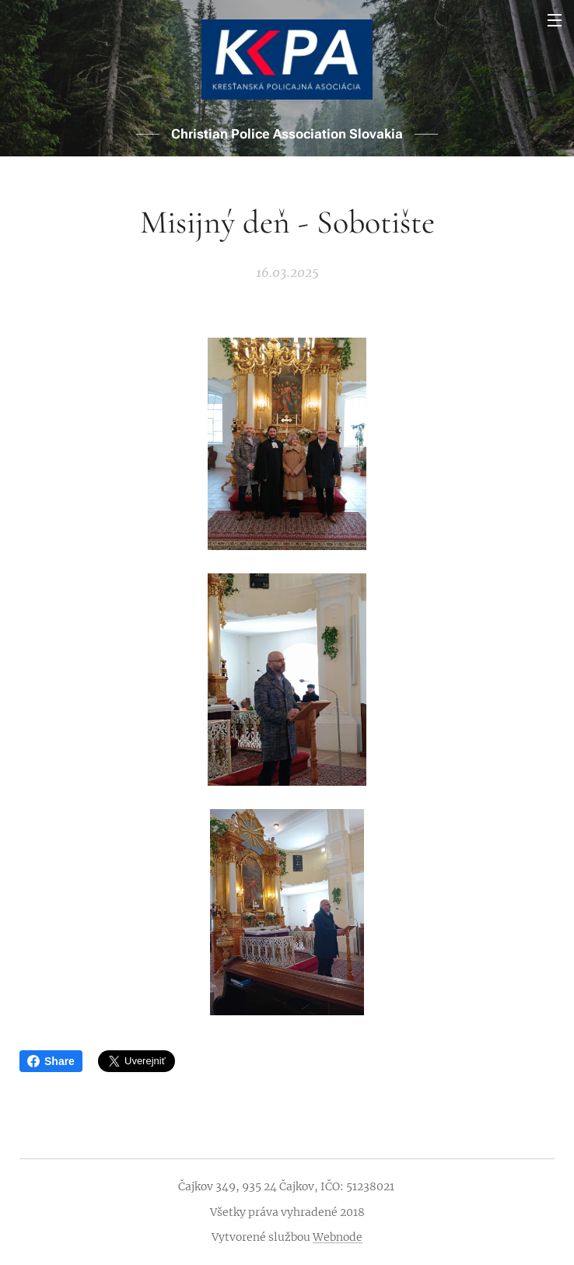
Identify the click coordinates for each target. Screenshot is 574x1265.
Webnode (337, 1237)
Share (51, 1061)
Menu (555, 20)
